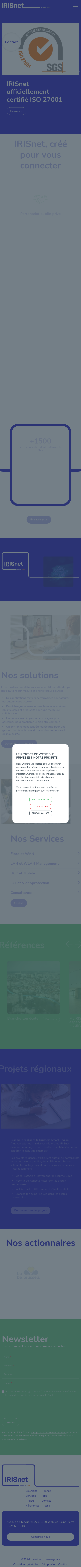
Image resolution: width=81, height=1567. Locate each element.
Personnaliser (40, 813)
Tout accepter (40, 799)
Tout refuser (40, 806)
